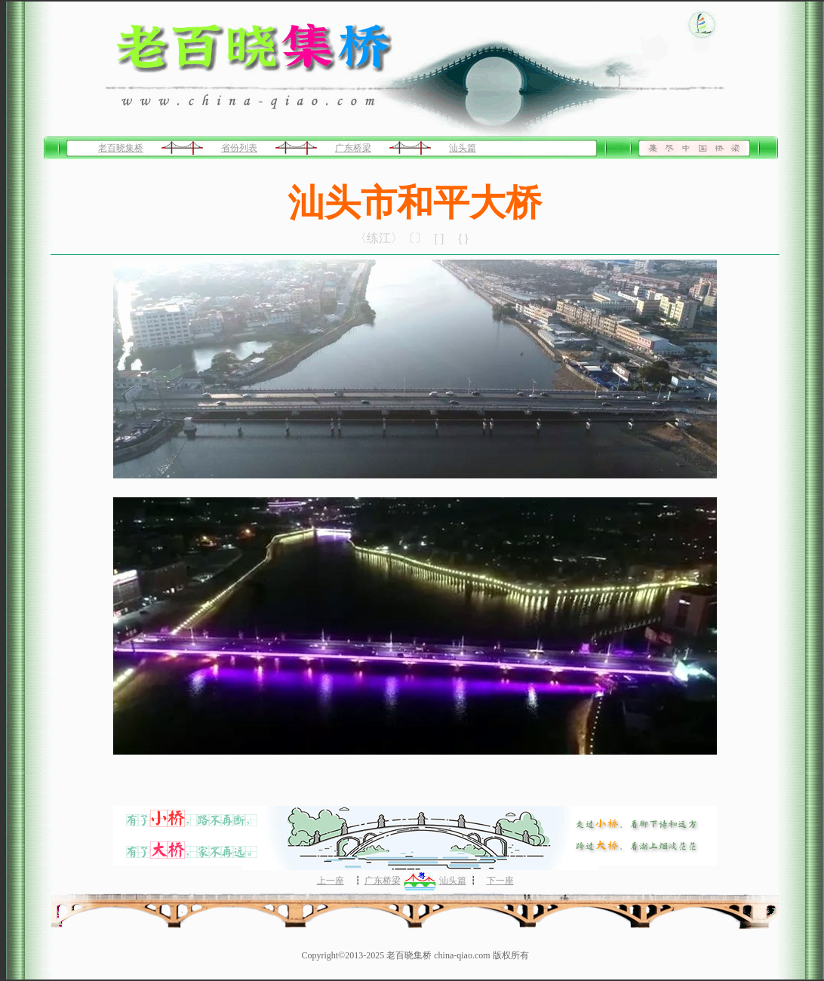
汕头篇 (462, 148)
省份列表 (239, 148)
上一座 (330, 880)
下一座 (500, 880)
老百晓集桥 (120, 148)
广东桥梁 (353, 148)
